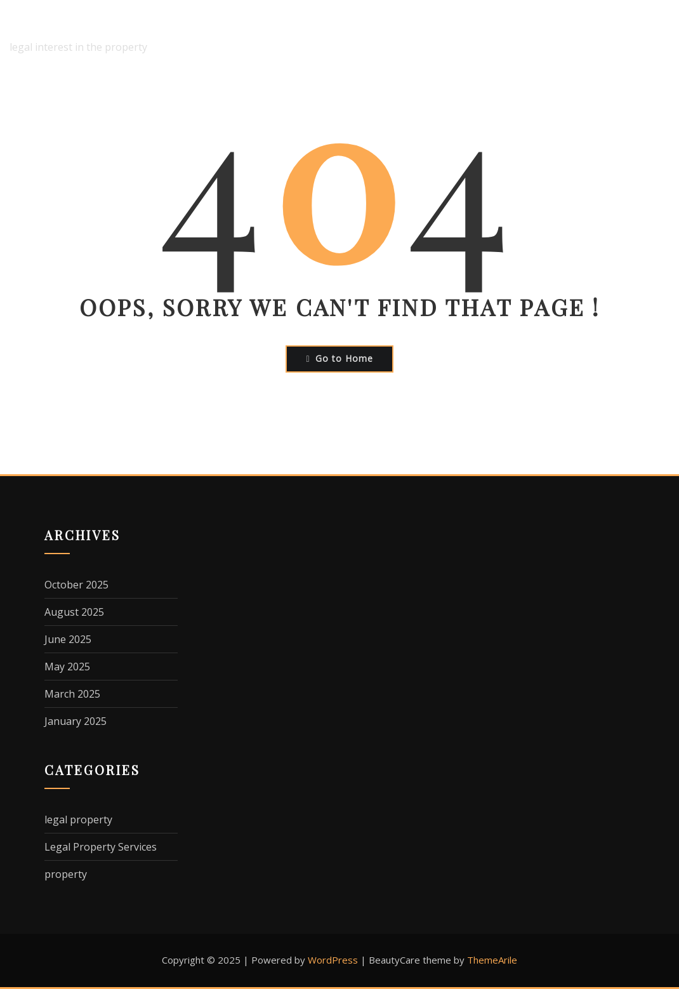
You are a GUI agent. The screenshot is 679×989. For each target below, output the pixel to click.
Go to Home (339, 358)
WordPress (333, 959)
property (65, 874)
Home (245, 35)
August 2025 (74, 612)
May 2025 (67, 667)
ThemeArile (492, 959)
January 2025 (75, 721)
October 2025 (76, 585)
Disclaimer (375, 35)
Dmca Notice (454, 35)
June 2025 (67, 639)
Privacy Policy (542, 35)
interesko (50, 26)
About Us (304, 35)
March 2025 (72, 694)
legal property (78, 819)
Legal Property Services (100, 847)
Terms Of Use (634, 35)
